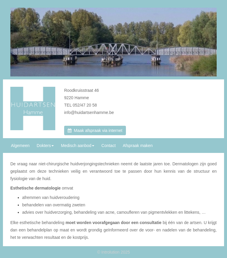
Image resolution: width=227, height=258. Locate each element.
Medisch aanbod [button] (77, 145)
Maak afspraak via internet (95, 130)
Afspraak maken (138, 145)
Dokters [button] (45, 145)
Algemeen (20, 145)
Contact (108, 145)
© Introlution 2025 (113, 252)
